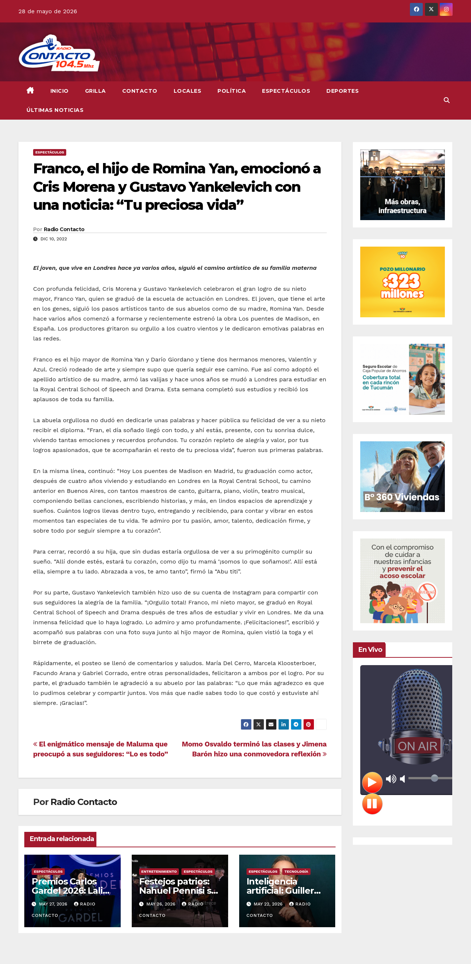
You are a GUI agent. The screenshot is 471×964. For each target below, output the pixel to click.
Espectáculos (286, 91)
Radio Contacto (64, 229)
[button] (447, 100)
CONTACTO (139, 91)
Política (231, 91)
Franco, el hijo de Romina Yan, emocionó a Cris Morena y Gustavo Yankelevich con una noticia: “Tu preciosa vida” (177, 186)
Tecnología (296, 871)
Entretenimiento (159, 871)
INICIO (59, 91)
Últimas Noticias (55, 110)
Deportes (342, 91)
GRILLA (95, 91)
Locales (188, 91)
